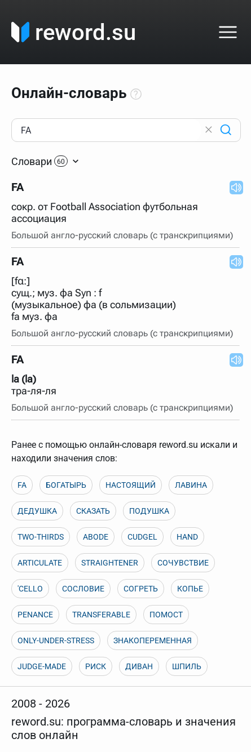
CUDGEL (142, 536)
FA (22, 485)
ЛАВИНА (191, 485)
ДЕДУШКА (37, 510)
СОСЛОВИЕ (83, 588)
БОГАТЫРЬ (66, 485)
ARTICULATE (39, 562)
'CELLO (30, 588)
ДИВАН (139, 666)
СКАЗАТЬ (93, 510)
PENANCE (35, 614)
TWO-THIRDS (40, 536)
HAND (187, 536)
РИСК (95, 666)
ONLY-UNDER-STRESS (55, 640)
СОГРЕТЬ (141, 588)
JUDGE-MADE (41, 666)
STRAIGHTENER (109, 562)
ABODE (95, 536)
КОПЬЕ (190, 588)
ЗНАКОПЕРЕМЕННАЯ (152, 640)
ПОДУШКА (149, 510)
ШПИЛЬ (186, 666)
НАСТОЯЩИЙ (130, 485)
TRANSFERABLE (101, 614)
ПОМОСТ (166, 614)
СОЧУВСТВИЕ (183, 562)
